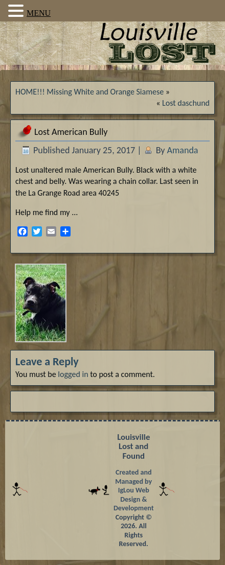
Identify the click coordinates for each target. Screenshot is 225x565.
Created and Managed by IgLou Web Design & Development (134, 490)
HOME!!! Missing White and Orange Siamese (89, 92)
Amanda (182, 150)
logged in (73, 374)
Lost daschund (186, 103)
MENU (39, 13)
